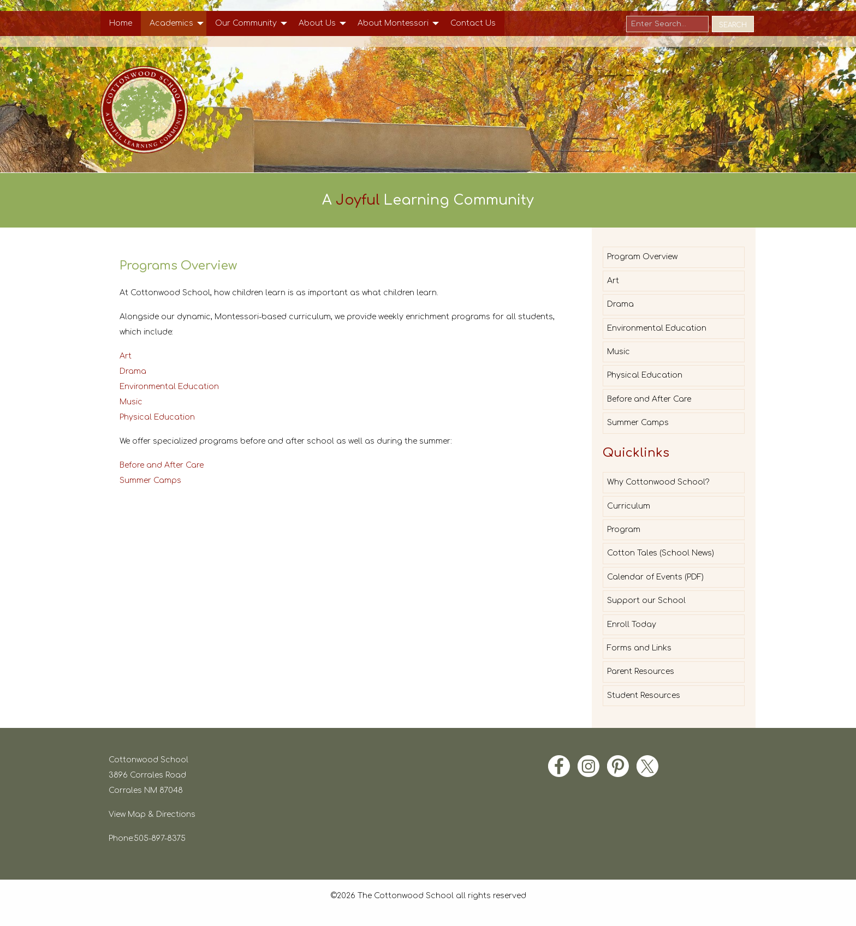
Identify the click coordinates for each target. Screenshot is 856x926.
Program (623, 529)
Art (126, 356)
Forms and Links (639, 648)
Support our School (646, 600)
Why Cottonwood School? (658, 482)
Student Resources (643, 695)
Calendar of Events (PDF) (655, 577)
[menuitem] (120, 23)
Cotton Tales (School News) (660, 553)
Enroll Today (631, 624)
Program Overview (642, 257)
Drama (133, 371)
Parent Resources (640, 671)
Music (131, 402)
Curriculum (628, 506)
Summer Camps (150, 480)
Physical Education (157, 417)
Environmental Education (169, 387)
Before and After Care (162, 465)
